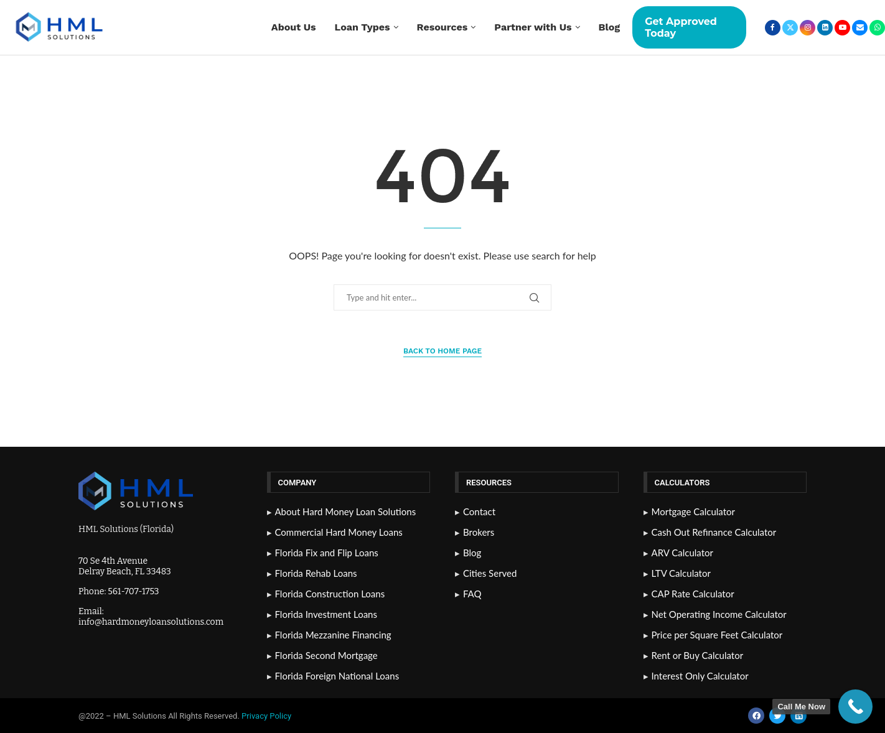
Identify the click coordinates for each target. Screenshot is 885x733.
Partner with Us (532, 27)
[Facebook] (772, 27)
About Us (293, 27)
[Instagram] (807, 27)
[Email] (860, 27)
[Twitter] (790, 27)
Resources (442, 27)
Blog (609, 27)
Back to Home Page (442, 351)
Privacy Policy (267, 716)
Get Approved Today (681, 27)
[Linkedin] (825, 27)
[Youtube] (842, 27)
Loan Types (362, 27)
